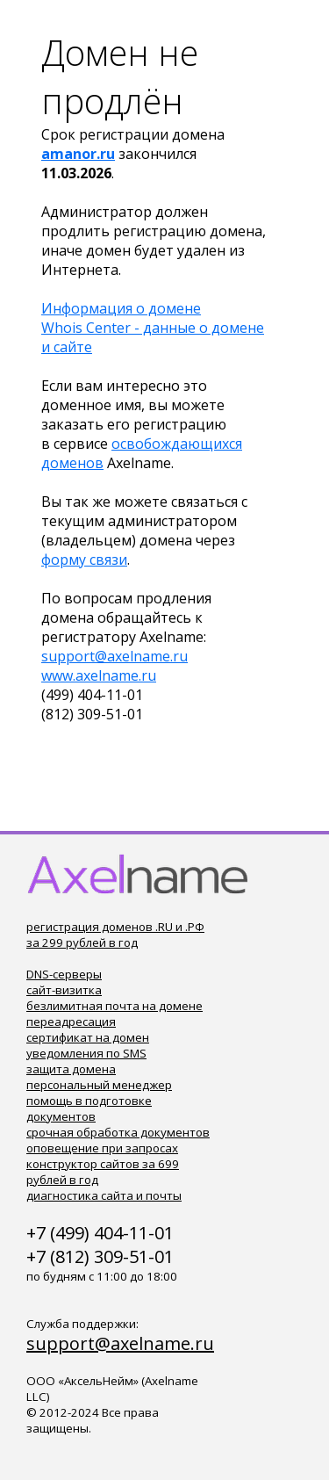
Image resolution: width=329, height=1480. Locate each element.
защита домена (71, 1069)
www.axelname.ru (98, 675)
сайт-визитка (64, 990)
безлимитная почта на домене (114, 1006)
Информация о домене (121, 308)
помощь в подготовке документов (89, 1108)
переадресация (71, 1021)
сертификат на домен (87, 1037)
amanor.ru (78, 153)
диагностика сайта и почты (104, 1195)
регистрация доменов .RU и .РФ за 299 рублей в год (115, 934)
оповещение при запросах (102, 1148)
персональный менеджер (99, 1085)
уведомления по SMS (86, 1053)
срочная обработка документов (118, 1132)
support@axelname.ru (114, 656)
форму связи (84, 559)
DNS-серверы (64, 974)
